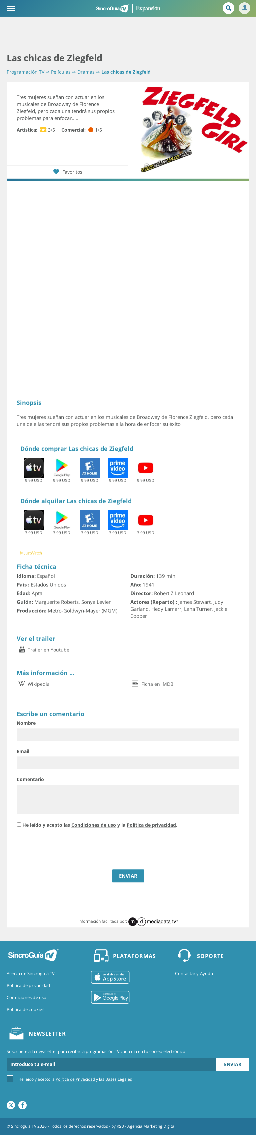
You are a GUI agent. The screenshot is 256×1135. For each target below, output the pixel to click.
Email (23, 751)
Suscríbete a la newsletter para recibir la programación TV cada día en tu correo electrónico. (96, 1052)
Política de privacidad (151, 825)
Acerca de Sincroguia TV (31, 974)
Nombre (26, 723)
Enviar (232, 1064)
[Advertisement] (128, 35)
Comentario (30, 779)
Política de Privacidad (75, 1079)
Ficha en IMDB (151, 684)
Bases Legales (118, 1079)
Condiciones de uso (93, 825)
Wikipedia (33, 684)
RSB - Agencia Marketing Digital (146, 1126)
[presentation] (67, 850)
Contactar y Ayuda (194, 974)
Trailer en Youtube (43, 649)
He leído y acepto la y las (75, 1079)
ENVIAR (128, 875)
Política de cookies (25, 1010)
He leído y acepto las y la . (99, 825)
